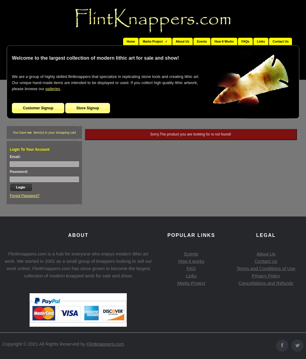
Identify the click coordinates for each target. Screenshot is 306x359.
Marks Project (191, 283)
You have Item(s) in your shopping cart (44, 132)
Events (202, 41)
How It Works (224, 41)
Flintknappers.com (105, 344)
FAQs (245, 41)
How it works (191, 261)
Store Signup (87, 108)
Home (130, 41)
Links (261, 41)
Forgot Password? (24, 196)
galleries (52, 88)
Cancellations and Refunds (266, 283)
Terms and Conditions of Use (266, 268)
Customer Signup (38, 108)
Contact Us (280, 41)
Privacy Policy (266, 275)
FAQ (191, 268)
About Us (182, 41)
